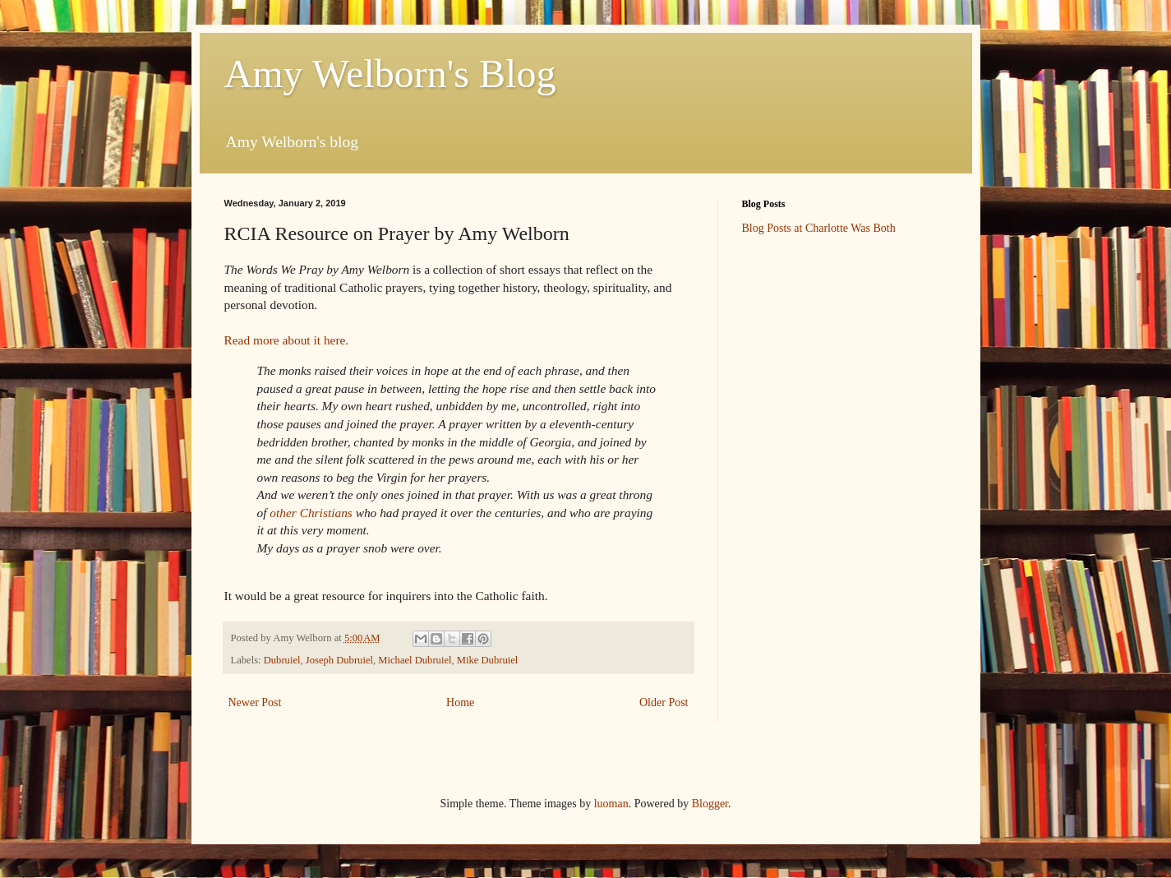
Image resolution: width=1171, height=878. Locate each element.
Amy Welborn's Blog (390, 73)
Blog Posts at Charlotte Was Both (819, 228)
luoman (611, 803)
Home (460, 702)
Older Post (664, 702)
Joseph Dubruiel (339, 660)
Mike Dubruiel (488, 660)
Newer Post (255, 702)
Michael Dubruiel (414, 660)
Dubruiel (282, 660)
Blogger (710, 803)
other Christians (311, 513)
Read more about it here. (286, 340)
